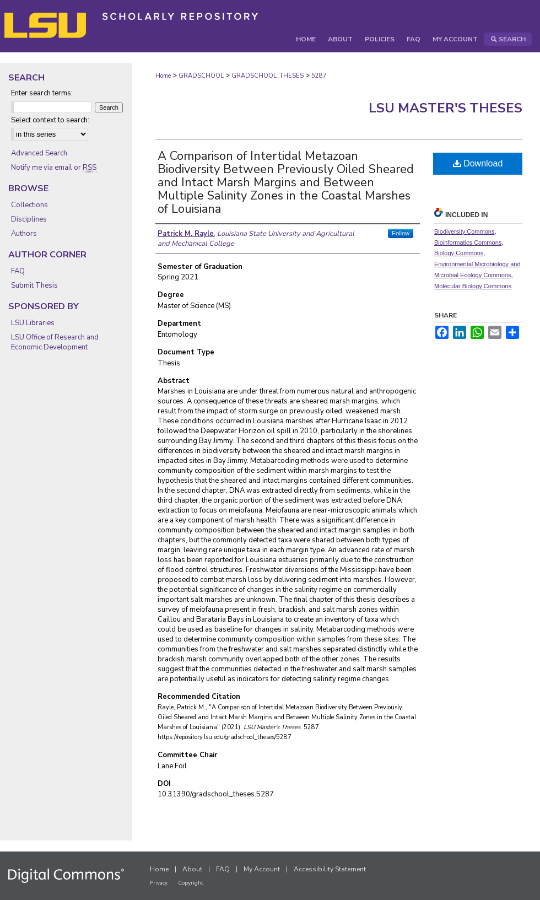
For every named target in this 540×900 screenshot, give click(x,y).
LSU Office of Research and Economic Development (55, 342)
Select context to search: (50, 120)
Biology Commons (458, 253)
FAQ (18, 271)
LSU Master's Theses (445, 108)
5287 (319, 76)
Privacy (159, 883)
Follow (400, 233)
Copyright (190, 883)
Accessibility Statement (330, 869)
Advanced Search (39, 153)
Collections (29, 205)
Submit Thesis (34, 285)
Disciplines (29, 219)
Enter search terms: (42, 93)
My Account (262, 869)
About (192, 869)
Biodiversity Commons (464, 231)
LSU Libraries (33, 323)
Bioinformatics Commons (467, 242)
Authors (24, 234)
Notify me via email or (53, 168)
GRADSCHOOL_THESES (267, 76)
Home (163, 76)
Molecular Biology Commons (472, 286)
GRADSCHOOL (201, 76)
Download (478, 163)
